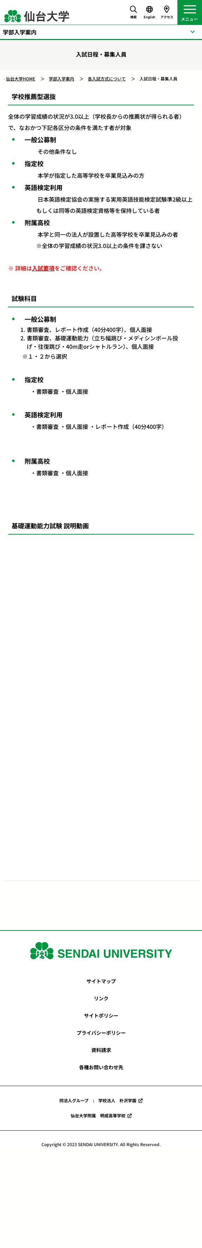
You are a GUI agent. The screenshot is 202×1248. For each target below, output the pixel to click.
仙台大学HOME (20, 78)
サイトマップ (101, 981)
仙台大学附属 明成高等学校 (98, 1115)
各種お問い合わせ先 (101, 1067)
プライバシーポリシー (101, 1032)
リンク (101, 998)
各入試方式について (107, 78)
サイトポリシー (101, 1015)
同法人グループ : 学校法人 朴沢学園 (97, 1100)
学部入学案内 (61, 78)
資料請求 (101, 1049)
